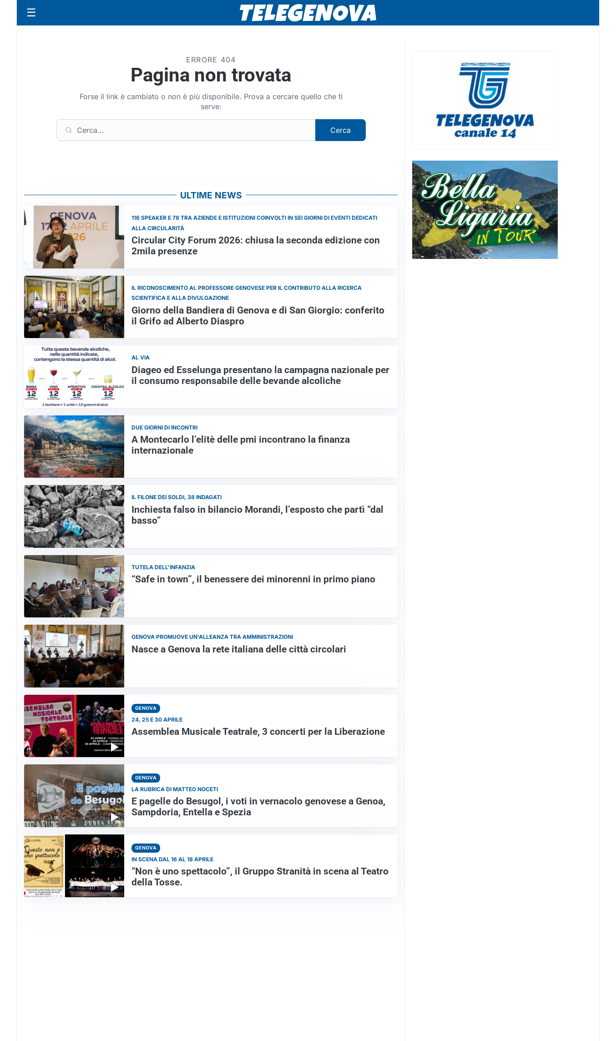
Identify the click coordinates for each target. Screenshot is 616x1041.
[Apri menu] (31, 12)
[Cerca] (186, 130)
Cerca (340, 130)
